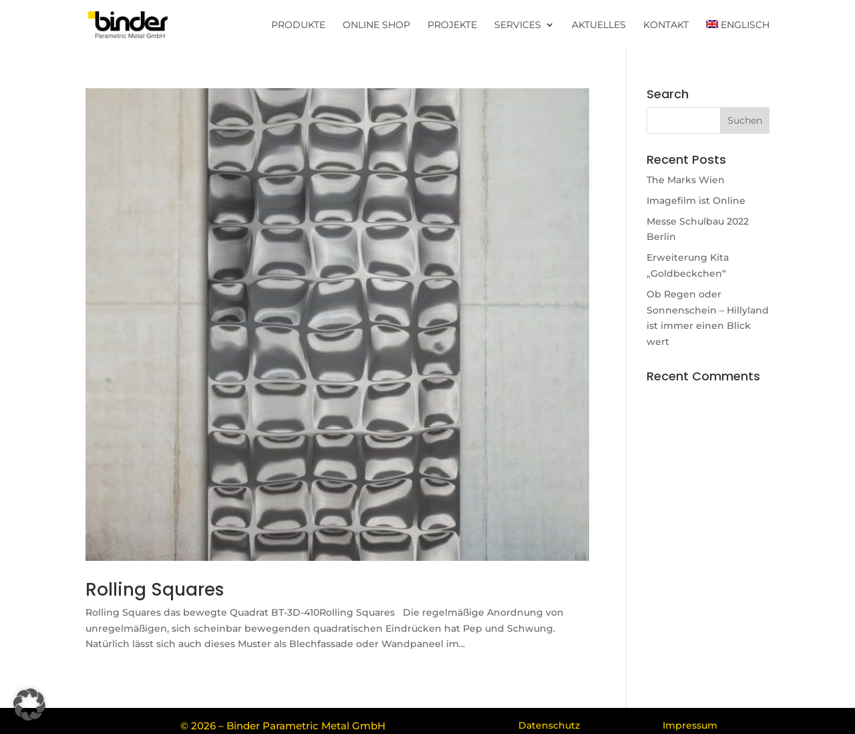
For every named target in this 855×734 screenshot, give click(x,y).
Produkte (298, 25)
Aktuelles (599, 25)
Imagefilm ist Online (696, 201)
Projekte (452, 25)
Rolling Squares (155, 590)
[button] (29, 704)
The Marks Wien (686, 180)
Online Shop (376, 25)
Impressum (690, 725)
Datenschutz (549, 725)
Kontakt (666, 25)
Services (517, 25)
